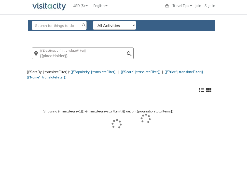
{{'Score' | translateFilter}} (141, 72)
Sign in (209, 6)
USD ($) (80, 6)
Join (198, 6)
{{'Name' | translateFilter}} (46, 77)
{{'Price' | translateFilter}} (183, 72)
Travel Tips (182, 6)
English (100, 6)
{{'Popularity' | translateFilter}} (94, 72)
